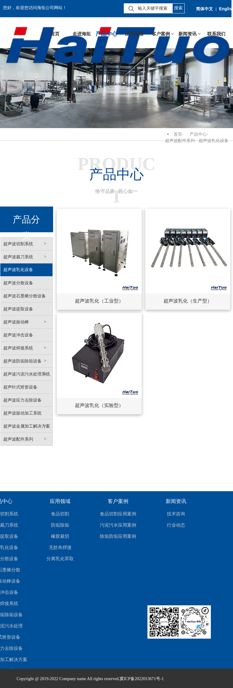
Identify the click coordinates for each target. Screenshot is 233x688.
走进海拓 (82, 33)
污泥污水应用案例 (118, 525)
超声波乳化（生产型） (188, 300)
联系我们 (216, 33)
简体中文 (204, 8)
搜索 (178, 7)
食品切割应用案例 (118, 513)
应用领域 (136, 33)
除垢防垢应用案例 (118, 536)
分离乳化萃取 (60, 558)
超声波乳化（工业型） (99, 300)
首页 (54, 33)
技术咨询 (176, 513)
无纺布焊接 (60, 547)
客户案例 (163, 33)
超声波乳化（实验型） (99, 405)
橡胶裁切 (60, 536)
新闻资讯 (189, 33)
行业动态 (176, 525)
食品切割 (60, 513)
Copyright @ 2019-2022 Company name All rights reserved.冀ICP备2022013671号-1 (90, 678)
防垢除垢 (60, 525)
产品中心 (109, 34)
